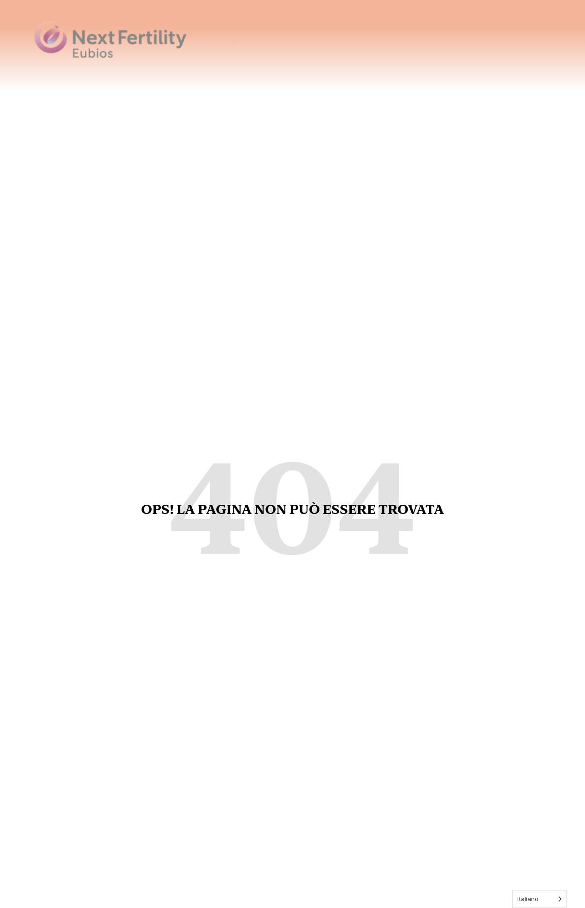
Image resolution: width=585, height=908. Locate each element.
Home (327, 32)
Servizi (470, 33)
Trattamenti (422, 33)
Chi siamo (369, 33)
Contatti (549, 32)
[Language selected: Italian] (539, 899)
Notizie (507, 32)
